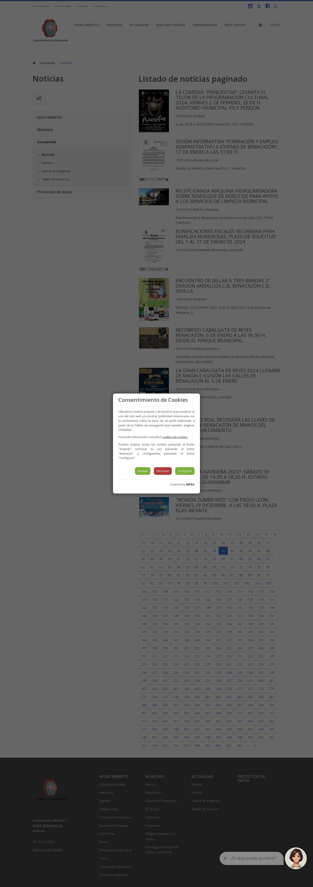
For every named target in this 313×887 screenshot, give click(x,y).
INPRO (190, 484)
